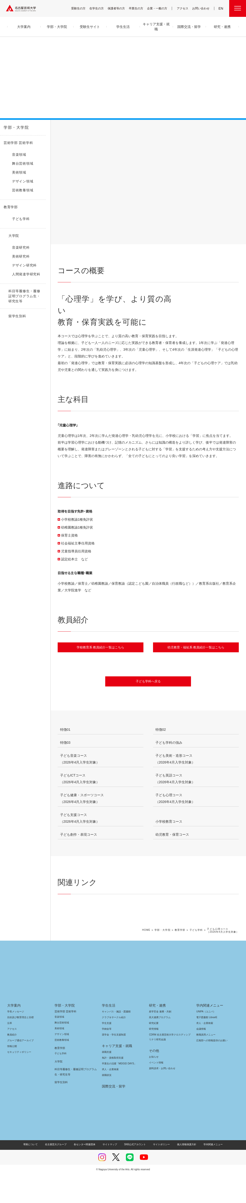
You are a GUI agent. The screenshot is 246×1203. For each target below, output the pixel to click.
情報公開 (12, 1075)
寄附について (34, 1173)
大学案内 (14, 1034)
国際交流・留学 (113, 1114)
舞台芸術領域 (62, 1051)
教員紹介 (167, 132)
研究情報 (154, 1057)
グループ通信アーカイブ (19, 1069)
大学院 (58, 1090)
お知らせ (153, 1085)
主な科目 (104, 132)
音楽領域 (59, 1045)
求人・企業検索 (109, 1098)
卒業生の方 (139, 8)
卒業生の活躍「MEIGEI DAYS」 (117, 1092)
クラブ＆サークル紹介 (113, 1046)
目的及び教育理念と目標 (20, 1046)
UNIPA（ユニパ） (204, 1040)
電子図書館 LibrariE (206, 1046)
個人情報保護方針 (183, 1173)
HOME (149, 958)
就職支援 (106, 1080)
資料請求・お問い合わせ (161, 1097)
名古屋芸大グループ (59, 1173)
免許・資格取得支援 (112, 1086)
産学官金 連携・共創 (159, 1040)
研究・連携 (156, 1034)
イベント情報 (155, 1091)
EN (221, 8)
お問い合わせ (201, 8)
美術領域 (59, 1057)
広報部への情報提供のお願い (211, 1069)
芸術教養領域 (62, 1068)
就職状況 (106, 1104)
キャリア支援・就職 (115, 1074)
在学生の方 (99, 8)
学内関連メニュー (209, 1034)
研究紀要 (154, 1052)
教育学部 (182, 958)
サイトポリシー (159, 1173)
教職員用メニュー (205, 1063)
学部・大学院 (15, 127)
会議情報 (201, 1057)
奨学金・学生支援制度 (113, 1063)
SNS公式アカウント (134, 1173)
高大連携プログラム (159, 1046)
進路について (136, 132)
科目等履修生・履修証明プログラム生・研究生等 (74, 1100)
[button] (236, 243)
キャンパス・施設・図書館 (114, 1040)
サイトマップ (111, 1173)
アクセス (183, 8)
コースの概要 (72, 132)
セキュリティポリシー (17, 1080)
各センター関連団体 (87, 1173)
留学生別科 (61, 1111)
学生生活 (108, 1034)
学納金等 (106, 1057)
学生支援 (106, 1052)
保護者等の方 (119, 8)
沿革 (9, 1052)
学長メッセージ (15, 1040)
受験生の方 (81, 8)
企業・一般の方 (159, 8)
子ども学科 (198, 958)
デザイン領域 (61, 1063)
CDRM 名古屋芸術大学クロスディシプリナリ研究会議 (169, 1065)
